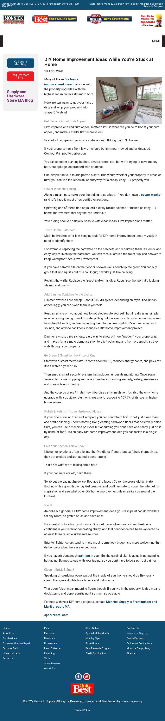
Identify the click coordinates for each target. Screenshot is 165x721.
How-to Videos (11, 653)
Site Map (131, 653)
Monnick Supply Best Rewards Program (151, 5)
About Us (8, 633)
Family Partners (135, 638)
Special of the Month (97, 633)
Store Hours (92, 643)
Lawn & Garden (52, 648)
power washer (151, 195)
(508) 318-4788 (37, 3)
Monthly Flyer (93, 638)
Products (8, 658)
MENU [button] (153, 41)
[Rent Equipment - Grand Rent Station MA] (110, 23)
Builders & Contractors (139, 643)
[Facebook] (78, 680)
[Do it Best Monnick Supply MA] (82, 693)
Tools (47, 658)
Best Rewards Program (98, 648)
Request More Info (20, 76)
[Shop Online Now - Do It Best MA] (55, 23)
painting (84, 556)
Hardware (49, 638)
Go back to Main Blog (20, 63)
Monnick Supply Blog (138, 648)
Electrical (49, 633)
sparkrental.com (56, 615)
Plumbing (49, 653)
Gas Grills (49, 668)
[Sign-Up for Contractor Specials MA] (151, 26)
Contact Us (133, 628)
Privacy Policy (82, 710)
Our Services (10, 638)
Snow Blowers (52, 663)
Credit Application (96, 653)
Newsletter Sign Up (137, 633)
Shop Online (92, 628)
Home (6, 628)
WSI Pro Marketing (131, 701)
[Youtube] (87, 680)
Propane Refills (11, 648)
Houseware (50, 643)
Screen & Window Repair (17, 643)
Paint (47, 628)
